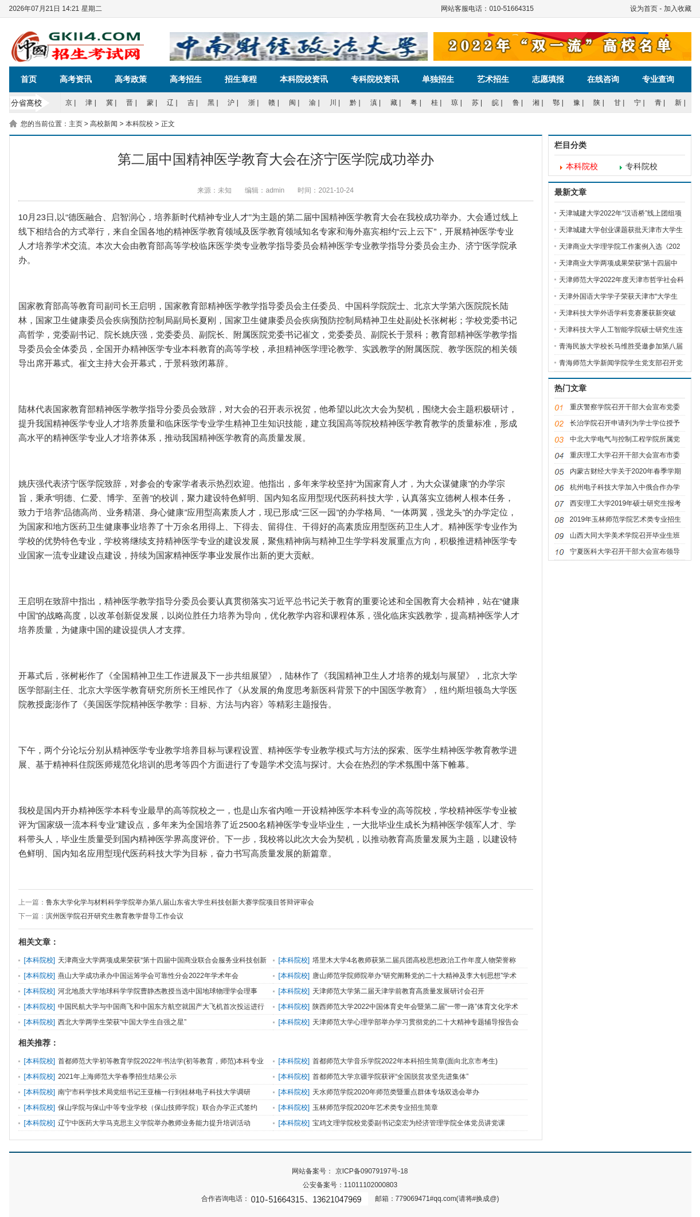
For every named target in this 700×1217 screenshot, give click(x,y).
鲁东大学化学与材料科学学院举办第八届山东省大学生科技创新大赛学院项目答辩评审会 (180, 902)
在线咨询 (603, 79)
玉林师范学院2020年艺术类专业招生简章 (375, 1107)
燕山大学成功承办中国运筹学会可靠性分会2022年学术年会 (148, 976)
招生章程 (241, 79)
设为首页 (644, 9)
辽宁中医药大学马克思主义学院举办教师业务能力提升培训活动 (154, 1123)
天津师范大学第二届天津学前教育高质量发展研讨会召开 (398, 991)
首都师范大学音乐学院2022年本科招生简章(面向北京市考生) (405, 1061)
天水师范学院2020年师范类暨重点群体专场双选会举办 (395, 1092)
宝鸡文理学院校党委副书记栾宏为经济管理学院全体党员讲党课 (408, 1123)
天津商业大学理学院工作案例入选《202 (620, 246)
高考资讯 (76, 79)
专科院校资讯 (375, 79)
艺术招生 (493, 79)
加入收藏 (677, 9)
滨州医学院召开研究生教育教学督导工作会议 (114, 916)
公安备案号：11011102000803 (350, 1185)
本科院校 (139, 124)
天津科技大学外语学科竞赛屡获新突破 (617, 313)
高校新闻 (104, 124)
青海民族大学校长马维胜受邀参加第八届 (621, 346)
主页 (76, 124)
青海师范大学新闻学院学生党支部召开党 (621, 363)
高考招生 (186, 79)
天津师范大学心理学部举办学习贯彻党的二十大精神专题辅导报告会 (415, 1022)
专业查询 (658, 79)
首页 (29, 79)
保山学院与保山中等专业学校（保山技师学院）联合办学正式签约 (157, 1107)
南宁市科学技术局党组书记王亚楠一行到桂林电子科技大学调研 (154, 1092)
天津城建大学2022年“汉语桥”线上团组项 (620, 213)
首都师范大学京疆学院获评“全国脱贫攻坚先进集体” (390, 1077)
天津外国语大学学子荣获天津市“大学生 (618, 296)
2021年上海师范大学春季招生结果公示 (117, 1077)
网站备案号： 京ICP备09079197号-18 (350, 1171)
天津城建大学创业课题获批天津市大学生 (621, 230)
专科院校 (641, 166)
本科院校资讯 (304, 79)
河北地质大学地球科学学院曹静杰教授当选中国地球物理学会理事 (157, 991)
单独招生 (438, 79)
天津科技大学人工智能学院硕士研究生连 (621, 330)
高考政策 (131, 79)
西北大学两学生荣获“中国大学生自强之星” (122, 1022)
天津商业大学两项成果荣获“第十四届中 (618, 263)
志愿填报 (548, 79)
